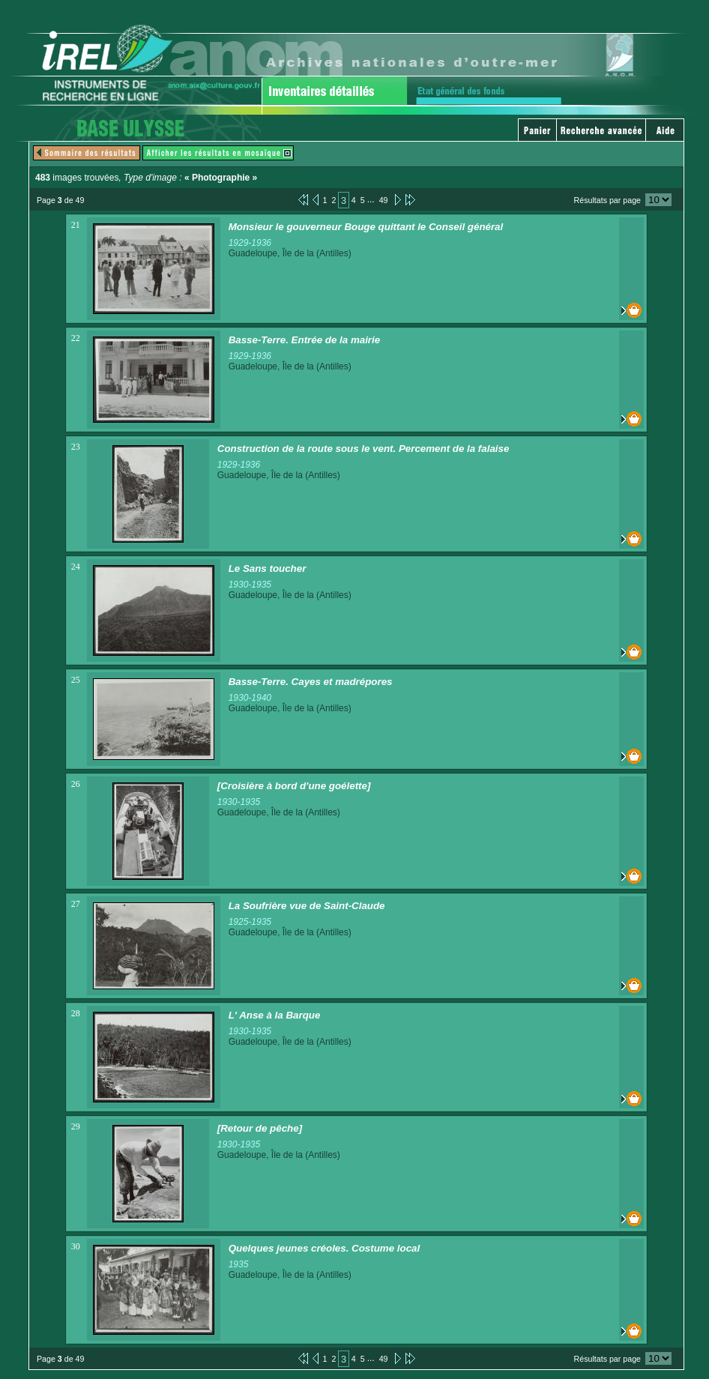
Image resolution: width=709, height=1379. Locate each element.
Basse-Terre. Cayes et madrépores (311, 681)
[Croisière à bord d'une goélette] (294, 785)
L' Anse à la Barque (275, 1015)
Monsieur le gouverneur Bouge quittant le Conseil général (366, 226)
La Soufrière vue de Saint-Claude (307, 905)
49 (383, 200)
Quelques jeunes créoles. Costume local (324, 1248)
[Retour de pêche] (259, 1128)
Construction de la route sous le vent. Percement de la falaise (363, 448)
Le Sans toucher (268, 568)
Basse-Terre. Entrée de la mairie (305, 339)
